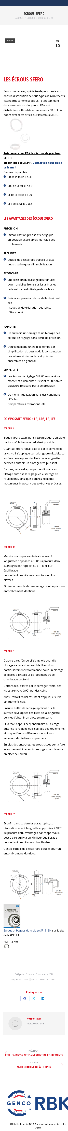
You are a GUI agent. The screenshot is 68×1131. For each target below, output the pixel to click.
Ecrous (10, 40)
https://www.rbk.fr (35, 1023)
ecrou (26, 980)
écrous (34, 980)
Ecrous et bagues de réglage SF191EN (28, 930)
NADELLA (44, 980)
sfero (53, 980)
